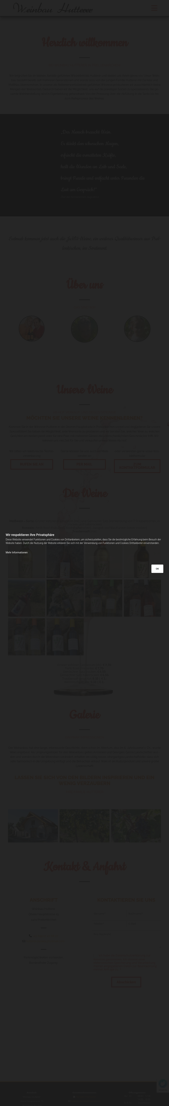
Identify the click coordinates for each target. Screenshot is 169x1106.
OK (157, 568)
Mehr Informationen (17, 552)
